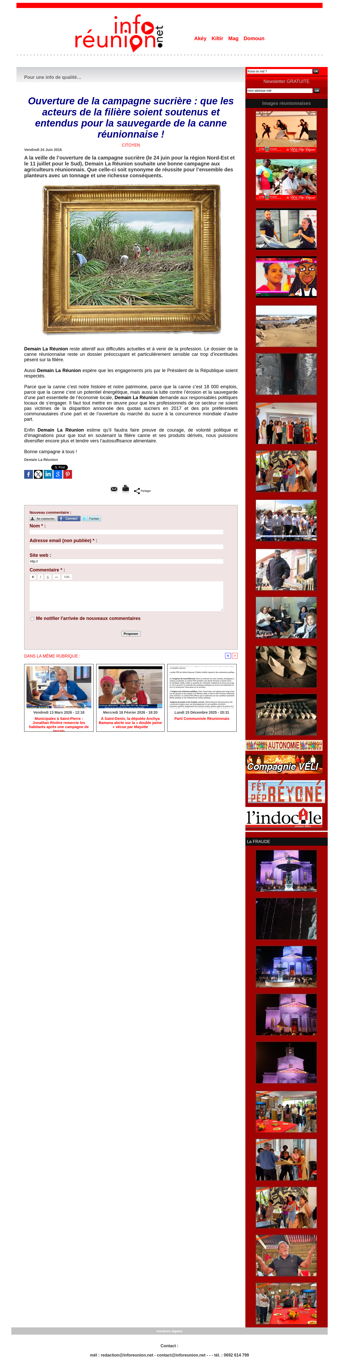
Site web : (40, 555)
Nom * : (38, 525)
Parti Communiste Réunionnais (202, 719)
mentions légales (169, 1331)
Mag (234, 38)
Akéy (201, 38)
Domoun (254, 38)
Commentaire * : (47, 569)
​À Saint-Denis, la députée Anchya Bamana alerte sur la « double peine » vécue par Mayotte (130, 723)
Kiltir (218, 38)
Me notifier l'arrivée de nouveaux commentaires (88, 618)
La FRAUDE (258, 841)
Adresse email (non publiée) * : (63, 540)
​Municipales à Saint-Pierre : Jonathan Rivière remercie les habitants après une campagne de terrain (59, 723)
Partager (142, 490)
